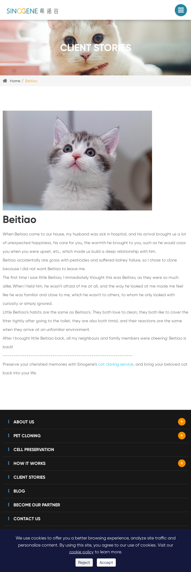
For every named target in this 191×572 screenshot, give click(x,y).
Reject (84, 562)
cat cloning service (115, 364)
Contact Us (27, 518)
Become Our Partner (37, 504)
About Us (24, 421)
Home (15, 81)
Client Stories (29, 477)
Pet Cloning (27, 435)
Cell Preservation (34, 449)
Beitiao (31, 81)
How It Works (29, 463)
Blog (19, 491)
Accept (106, 562)
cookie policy (81, 551)
